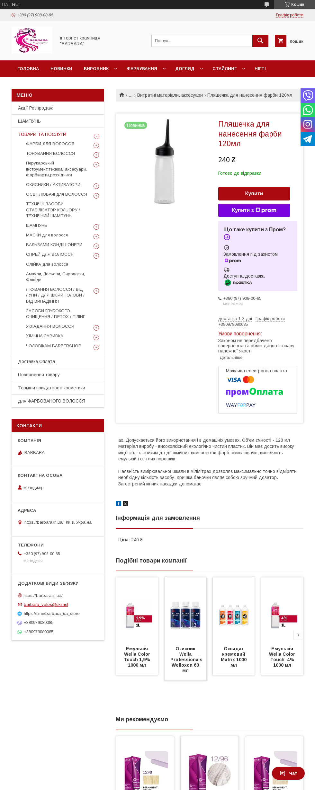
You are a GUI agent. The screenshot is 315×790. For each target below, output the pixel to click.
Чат (288, 773)
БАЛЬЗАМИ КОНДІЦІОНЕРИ (54, 244)
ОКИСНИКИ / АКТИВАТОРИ (53, 184)
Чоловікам (30, 85)
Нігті (260, 68)
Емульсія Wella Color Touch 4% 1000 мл (282, 657)
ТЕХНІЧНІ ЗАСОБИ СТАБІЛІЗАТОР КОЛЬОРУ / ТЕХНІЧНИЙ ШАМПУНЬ (53, 209)
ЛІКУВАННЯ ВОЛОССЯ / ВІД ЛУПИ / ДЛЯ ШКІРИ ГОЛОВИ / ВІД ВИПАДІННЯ (55, 295)
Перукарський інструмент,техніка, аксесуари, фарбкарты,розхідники (56, 169)
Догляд (184, 68)
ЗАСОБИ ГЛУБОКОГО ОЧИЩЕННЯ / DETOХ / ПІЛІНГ (55, 313)
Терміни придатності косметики (51, 387)
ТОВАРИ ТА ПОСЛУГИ (42, 134)
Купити (254, 193)
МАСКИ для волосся (47, 235)
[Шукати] (260, 41)
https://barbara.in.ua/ (43, 595)
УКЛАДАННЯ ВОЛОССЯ (50, 326)
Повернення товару (39, 374)
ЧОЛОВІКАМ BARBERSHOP (53, 345)
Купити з (254, 210)
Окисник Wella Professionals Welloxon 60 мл (187, 659)
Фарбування (142, 68)
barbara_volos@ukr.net (46, 604)
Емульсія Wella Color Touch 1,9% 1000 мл (137, 657)
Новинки (61, 68)
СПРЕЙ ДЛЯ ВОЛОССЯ (50, 254)
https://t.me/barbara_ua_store (51, 613)
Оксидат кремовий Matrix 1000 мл (234, 657)
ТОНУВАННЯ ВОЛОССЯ (50, 153)
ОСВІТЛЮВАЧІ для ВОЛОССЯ (56, 194)
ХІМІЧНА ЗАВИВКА (44, 335)
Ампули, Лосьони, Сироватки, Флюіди (55, 276)
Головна (28, 68)
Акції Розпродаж (35, 108)
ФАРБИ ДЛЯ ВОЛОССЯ (50, 143)
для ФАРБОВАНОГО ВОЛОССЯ (51, 401)
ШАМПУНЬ (29, 121)
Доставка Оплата (36, 361)
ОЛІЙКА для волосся (47, 264)
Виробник (96, 68)
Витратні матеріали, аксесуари (170, 95)
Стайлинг (224, 68)
